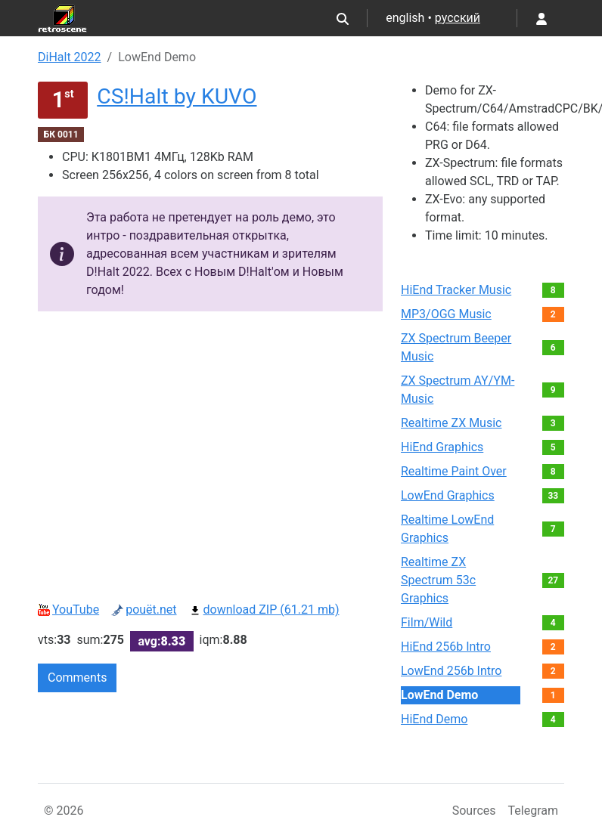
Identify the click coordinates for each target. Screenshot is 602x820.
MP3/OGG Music (446, 314)
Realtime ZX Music (451, 423)
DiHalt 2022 (69, 57)
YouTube (68, 609)
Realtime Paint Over (454, 471)
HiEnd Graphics (442, 447)
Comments (77, 677)
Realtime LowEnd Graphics (447, 528)
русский (457, 18)
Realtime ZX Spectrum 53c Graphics (438, 580)
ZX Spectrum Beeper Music (456, 347)
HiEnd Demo (434, 719)
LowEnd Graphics (448, 495)
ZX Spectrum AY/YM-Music (457, 389)
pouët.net (143, 609)
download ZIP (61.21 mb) (264, 609)
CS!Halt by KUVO (176, 96)
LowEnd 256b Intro (451, 671)
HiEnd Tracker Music (456, 290)
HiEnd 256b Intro (446, 646)
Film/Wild (426, 622)
